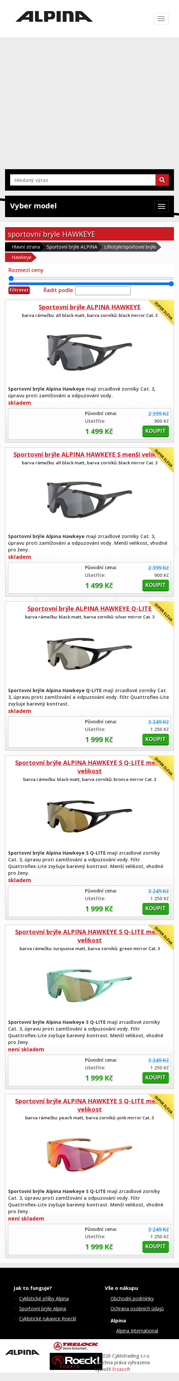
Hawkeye (22, 257)
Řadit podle (58, 290)
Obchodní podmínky (132, 1298)
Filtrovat (19, 289)
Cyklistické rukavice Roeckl (47, 1318)
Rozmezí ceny (26, 270)
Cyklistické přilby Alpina (44, 1298)
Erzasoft (121, 1369)
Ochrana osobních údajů (137, 1308)
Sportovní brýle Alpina (42, 1308)
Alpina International (137, 1330)
